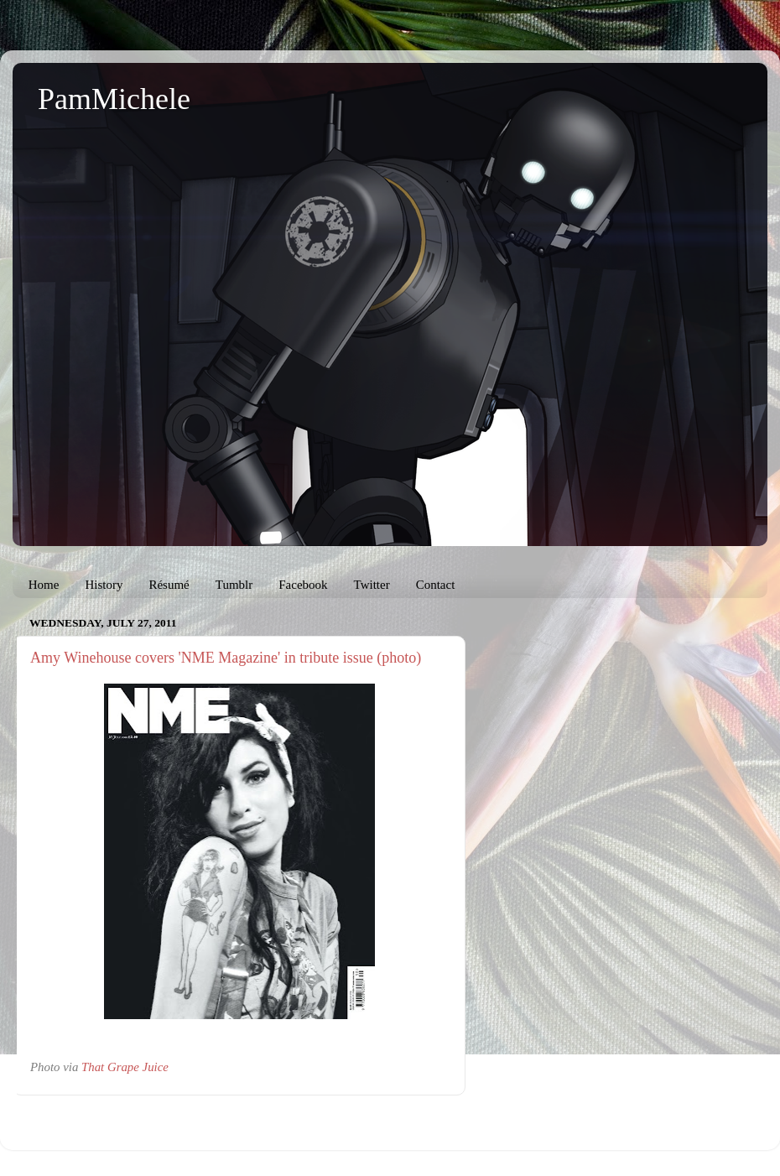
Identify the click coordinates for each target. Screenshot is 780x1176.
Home (44, 584)
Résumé (168, 584)
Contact (435, 584)
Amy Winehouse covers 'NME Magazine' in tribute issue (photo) (225, 657)
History (103, 584)
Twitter (372, 584)
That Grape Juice (125, 1067)
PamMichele (114, 99)
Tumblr (234, 584)
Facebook (302, 584)
